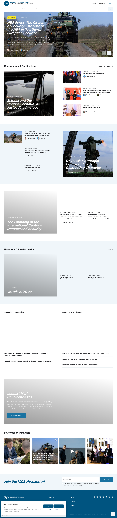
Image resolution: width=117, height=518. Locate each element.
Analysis (85, 88)
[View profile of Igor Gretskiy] (12, 112)
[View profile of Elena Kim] (101, 95)
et (112, 3)
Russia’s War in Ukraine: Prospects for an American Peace (80, 364)
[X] (96, 497)
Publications (23, 9)
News (55, 9)
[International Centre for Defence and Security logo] (18, 3)
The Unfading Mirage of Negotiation (93, 73)
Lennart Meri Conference (36, 9)
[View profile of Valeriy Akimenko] (94, 219)
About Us (6, 9)
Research (14, 9)
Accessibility (94, 3)
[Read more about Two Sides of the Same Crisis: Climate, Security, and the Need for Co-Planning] (72, 200)
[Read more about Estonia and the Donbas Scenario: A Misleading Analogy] (29, 93)
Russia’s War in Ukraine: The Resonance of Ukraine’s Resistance (85, 353)
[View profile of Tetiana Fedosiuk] (72, 172)
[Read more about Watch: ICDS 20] (30, 275)
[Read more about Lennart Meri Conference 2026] (58, 401)
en (110, 3)
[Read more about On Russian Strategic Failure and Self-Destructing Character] (88, 154)
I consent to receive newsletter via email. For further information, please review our (81, 484)
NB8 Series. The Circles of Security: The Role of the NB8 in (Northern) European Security (25, 28)
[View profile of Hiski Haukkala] (12, 50)
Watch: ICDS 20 (19, 292)
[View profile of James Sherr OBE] (89, 76)
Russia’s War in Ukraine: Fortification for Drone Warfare (79, 359)
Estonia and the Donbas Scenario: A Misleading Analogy (22, 104)
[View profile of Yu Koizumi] (29, 155)
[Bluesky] (99, 497)
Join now (106, 479)
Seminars (62, 275)
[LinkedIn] (106, 497)
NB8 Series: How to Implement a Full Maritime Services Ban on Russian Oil (28, 361)
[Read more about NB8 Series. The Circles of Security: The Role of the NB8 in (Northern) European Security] (58, 34)
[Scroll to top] (113, 514)
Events (48, 9)
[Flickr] (112, 497)
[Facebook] (93, 497)
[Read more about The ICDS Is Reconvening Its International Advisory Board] (100, 263)
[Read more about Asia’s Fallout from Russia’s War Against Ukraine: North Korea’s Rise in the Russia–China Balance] (72, 94)
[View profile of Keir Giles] (106, 219)
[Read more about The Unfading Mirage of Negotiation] (72, 77)
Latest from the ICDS (105, 66)
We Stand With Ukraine (75, 514)
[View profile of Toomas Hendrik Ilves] (90, 112)
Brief (18, 17)
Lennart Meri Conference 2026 (20, 395)
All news (109, 249)
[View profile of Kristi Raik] (24, 50)
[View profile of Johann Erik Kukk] (66, 219)
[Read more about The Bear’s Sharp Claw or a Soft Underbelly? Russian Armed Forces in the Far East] (13, 154)
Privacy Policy (78, 485)
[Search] (110, 9)
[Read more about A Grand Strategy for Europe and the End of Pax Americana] (72, 110)
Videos (73, 505)
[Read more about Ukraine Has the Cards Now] (13, 171)
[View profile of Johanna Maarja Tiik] (66, 222)
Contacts (62, 9)
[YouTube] (109, 497)
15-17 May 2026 (16, 415)
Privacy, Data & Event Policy (90, 514)
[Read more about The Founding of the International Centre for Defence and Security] (30, 212)
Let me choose (16, 511)
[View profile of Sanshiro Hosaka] (89, 95)
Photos (73, 501)
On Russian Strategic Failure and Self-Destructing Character (83, 164)
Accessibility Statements (106, 514)
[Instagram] (103, 497)
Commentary (10, 96)
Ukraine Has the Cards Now (32, 167)
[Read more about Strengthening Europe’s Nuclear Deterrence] (72, 263)
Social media (102, 3)
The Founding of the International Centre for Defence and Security (25, 225)
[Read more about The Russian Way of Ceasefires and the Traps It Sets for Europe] (100, 200)
